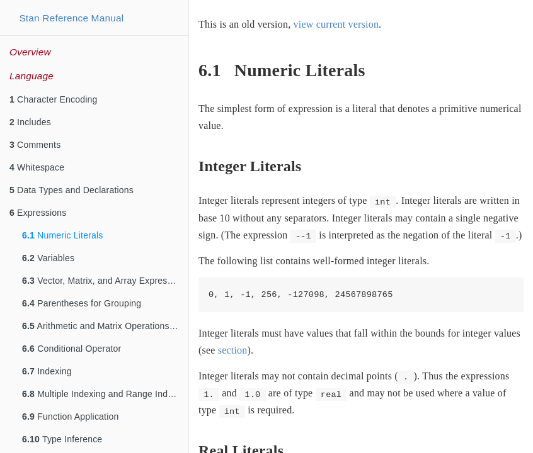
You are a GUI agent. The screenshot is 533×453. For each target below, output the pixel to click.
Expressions (38, 213)
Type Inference (62, 439)
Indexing (47, 371)
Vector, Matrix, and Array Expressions (105, 281)
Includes (30, 122)
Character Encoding (53, 99)
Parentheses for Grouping (81, 303)
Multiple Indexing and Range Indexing (105, 394)
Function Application (70, 416)
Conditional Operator (71, 349)
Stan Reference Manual (71, 18)
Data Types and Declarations (71, 190)
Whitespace (36, 167)
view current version (336, 24)
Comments (34, 145)
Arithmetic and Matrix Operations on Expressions (105, 326)
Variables (48, 258)
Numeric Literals (62, 235)
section (233, 350)
